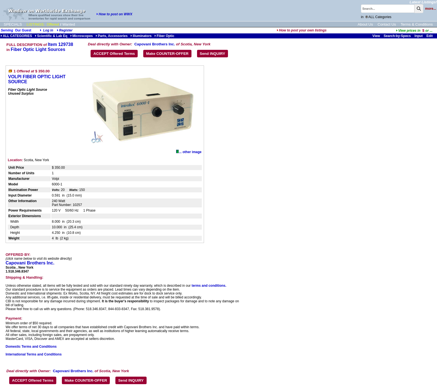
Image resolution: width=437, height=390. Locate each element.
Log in (48, 30)
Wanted (68, 24)
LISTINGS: (36, 24)
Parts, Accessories (112, 36)
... (414, 31)
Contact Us (387, 24)
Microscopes (81, 36)
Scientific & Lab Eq (51, 36)
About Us (365, 24)
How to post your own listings (302, 30)
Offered (53, 24)
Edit (430, 36)
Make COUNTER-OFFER (167, 53)
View (376, 36)
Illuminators (141, 36)
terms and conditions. (208, 286)
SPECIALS (13, 24)
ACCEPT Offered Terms (114, 53)
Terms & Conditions (416, 24)
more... (430, 9)
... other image (188, 152)
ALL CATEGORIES (16, 36)
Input (418, 36)
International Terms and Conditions (34, 354)
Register (65, 30)
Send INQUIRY (212, 53)
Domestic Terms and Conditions (31, 347)
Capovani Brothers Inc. (154, 44)
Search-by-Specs (397, 36)
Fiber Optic (164, 36)
